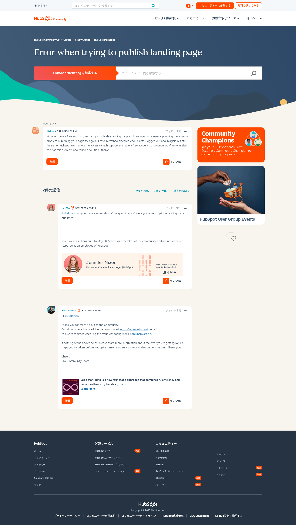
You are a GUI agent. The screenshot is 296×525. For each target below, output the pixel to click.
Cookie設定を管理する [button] (228, 515)
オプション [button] (48, 123)
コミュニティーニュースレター (111, 471)
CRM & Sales (162, 451)
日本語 (39, 5)
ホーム (37, 451)
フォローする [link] (173, 131)
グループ (220, 461)
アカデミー (39, 464)
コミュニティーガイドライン (138, 515)
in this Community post (134, 329)
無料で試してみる (248, 5)
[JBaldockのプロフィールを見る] (51, 131)
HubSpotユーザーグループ (109, 457)
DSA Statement (199, 515)
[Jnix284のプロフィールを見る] (66, 208)
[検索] (115, 6)
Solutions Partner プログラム (110, 464)
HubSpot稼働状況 (172, 515)
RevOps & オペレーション (169, 471)
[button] (185, 131)
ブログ (37, 485)
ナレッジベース (42, 471)
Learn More (88, 389)
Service (159, 464)
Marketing (161, 457)
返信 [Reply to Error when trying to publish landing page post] (52, 161)
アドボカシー (223, 468)
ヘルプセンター (42, 457)
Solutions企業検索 (43, 478)
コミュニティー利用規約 (100, 515)
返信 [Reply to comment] (67, 280)
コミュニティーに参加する (215, 5)
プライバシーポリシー (67, 515)
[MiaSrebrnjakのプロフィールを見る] (69, 310)
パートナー (161, 485)
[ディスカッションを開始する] (190, 5)
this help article (141, 334)
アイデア (220, 474)
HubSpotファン (103, 451)
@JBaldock (68, 213)
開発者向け (161, 478)
